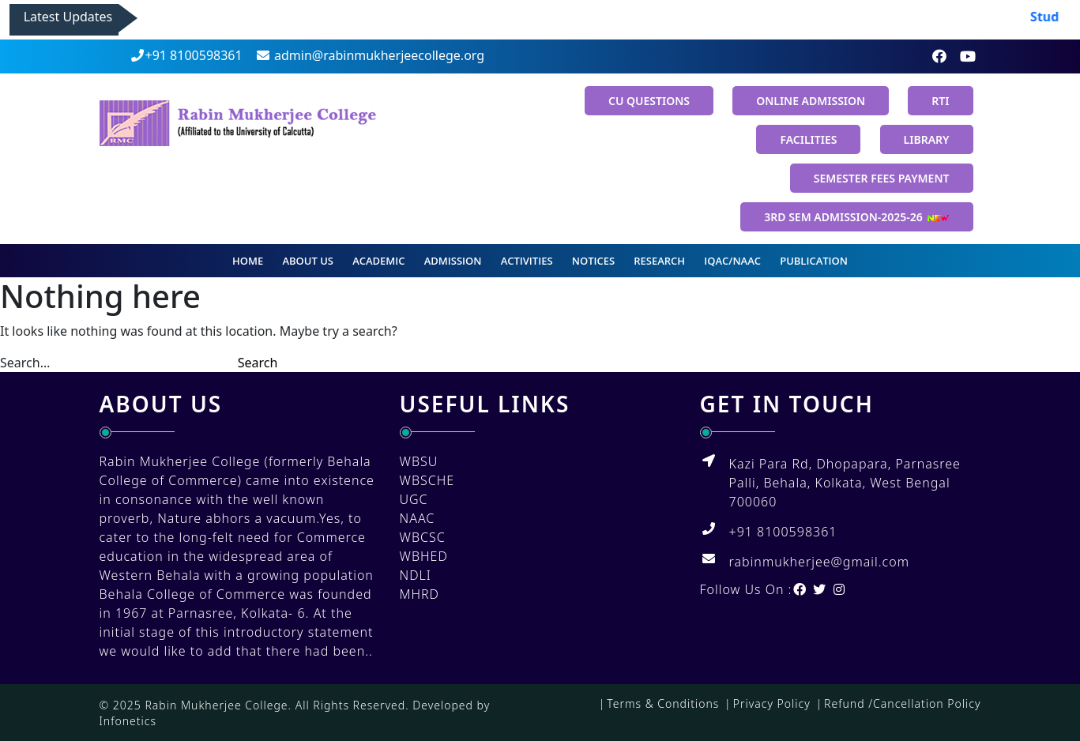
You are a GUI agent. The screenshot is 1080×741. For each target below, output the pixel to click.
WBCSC (423, 537)
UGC (414, 499)
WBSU (419, 461)
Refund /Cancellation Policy (902, 703)
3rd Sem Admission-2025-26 (856, 216)
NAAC (417, 518)
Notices (593, 261)
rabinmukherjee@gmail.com (819, 561)
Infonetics (128, 720)
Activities (527, 261)
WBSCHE (427, 480)
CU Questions (649, 100)
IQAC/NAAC (732, 261)
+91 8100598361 (186, 55)
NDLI (415, 575)
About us (307, 261)
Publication (814, 261)
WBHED (424, 556)
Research (659, 261)
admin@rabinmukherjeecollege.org (369, 55)
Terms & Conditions (663, 703)
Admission (453, 261)
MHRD (419, 594)
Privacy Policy (772, 703)
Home (247, 261)
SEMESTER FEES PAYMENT (882, 178)
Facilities (808, 139)
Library (927, 139)
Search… (25, 362)
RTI (940, 100)
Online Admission (810, 100)
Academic (378, 261)
